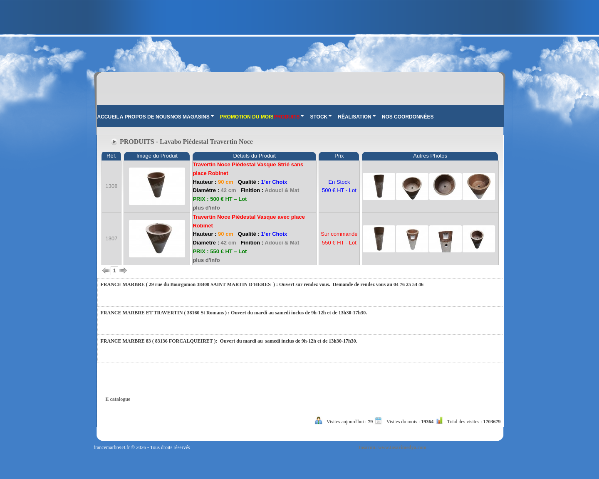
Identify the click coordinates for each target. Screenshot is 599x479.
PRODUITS (289, 117)
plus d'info (206, 208)
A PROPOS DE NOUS (145, 117)
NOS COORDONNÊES (408, 117)
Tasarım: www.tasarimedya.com (392, 447)
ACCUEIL (108, 117)
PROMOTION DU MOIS (247, 117)
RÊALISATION (356, 117)
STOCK (321, 117)
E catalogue (118, 399)
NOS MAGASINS (192, 117)
